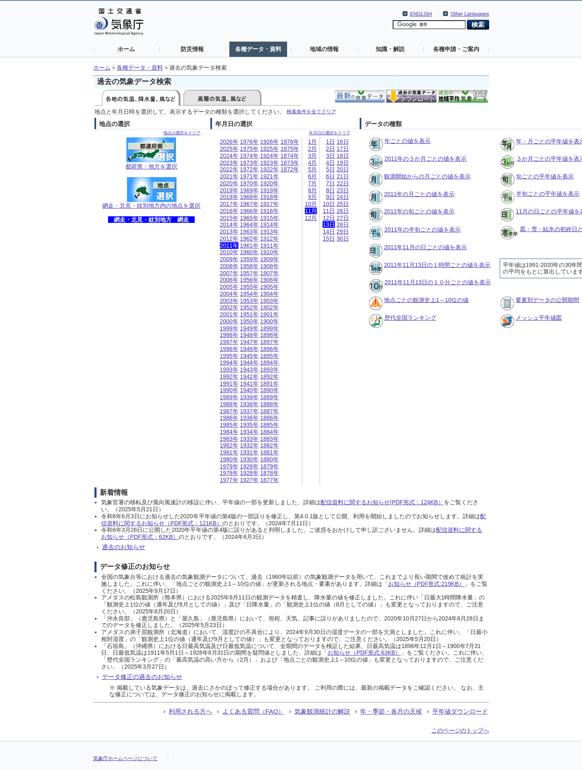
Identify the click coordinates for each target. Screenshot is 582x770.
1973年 (249, 162)
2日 (330, 148)
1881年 (269, 452)
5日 (330, 169)
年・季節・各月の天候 (391, 711)
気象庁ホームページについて (125, 758)
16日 (343, 141)
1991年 (229, 383)
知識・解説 (390, 49)
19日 (343, 162)
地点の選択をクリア (181, 133)
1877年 (269, 480)
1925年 (269, 148)
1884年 (269, 431)
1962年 (249, 238)
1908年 (269, 266)
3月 (312, 155)
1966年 (249, 211)
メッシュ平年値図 (539, 317)
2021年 (229, 176)
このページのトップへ (460, 730)
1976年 (249, 141)
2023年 (229, 162)
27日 (343, 218)
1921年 (269, 176)
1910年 (269, 252)
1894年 (269, 362)
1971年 (249, 176)
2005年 (229, 286)
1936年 (249, 417)
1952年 (249, 307)
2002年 (229, 307)
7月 (312, 183)
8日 (330, 190)
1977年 (229, 480)
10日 (329, 204)
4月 (312, 162)
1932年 (249, 445)
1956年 (249, 279)
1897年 (269, 342)
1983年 (229, 438)
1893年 (269, 369)
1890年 (269, 390)
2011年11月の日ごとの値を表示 (425, 247)
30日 (343, 238)
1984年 (229, 431)
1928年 (249, 473)
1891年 (269, 383)
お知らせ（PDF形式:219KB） (426, 583)
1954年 (249, 293)
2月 (312, 148)
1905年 (269, 286)
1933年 (249, 438)
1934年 (249, 431)
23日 (343, 190)
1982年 (229, 445)
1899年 (269, 328)
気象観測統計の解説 (322, 711)
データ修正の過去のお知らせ (142, 676)
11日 (329, 211)
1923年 (269, 162)
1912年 (269, 238)
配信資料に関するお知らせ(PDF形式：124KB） (381, 502)
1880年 (269, 459)
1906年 (269, 279)
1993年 (229, 369)
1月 (312, 141)
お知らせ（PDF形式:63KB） (364, 652)
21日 (343, 176)
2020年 (229, 183)
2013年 (229, 231)
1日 (330, 141)
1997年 (229, 342)
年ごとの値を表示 (407, 141)
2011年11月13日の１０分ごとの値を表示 (437, 282)
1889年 (269, 397)
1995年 (229, 356)
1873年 (289, 162)
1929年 (249, 466)
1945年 (249, 356)
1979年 (229, 466)
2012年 (229, 238)
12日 (329, 218)
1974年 (249, 155)
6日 (330, 176)
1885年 (269, 424)
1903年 (269, 300)
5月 (312, 169)
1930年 (249, 459)
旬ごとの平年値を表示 (545, 176)
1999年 (229, 328)
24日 (343, 197)
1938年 (249, 404)
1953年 (249, 300)
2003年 (229, 300)
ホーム (126, 49)
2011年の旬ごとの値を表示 (419, 211)
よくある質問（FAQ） (253, 711)
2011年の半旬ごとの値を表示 (422, 229)
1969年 (249, 190)
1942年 (249, 376)
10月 (311, 204)
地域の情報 (324, 49)
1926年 (269, 141)
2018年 (229, 197)
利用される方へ (190, 711)
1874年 (289, 155)
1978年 (229, 473)
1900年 (269, 321)
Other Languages (469, 14)
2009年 (229, 259)
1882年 (269, 445)
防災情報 (192, 49)
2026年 (229, 141)
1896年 (269, 349)
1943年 (249, 369)
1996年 (229, 349)
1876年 (289, 141)
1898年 (269, 335)
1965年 (249, 218)
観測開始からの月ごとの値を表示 (427, 176)
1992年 (229, 376)
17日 (343, 148)
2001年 (229, 314)
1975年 (249, 148)
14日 (329, 231)
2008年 (229, 266)
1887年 (269, 411)
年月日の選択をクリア (329, 133)
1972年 (249, 169)
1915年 (269, 218)
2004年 (229, 293)
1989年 (229, 397)
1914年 (269, 224)
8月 (312, 190)
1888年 (269, 404)
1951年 (249, 314)
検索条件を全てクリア (311, 111)
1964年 (249, 224)
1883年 (269, 438)
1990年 (229, 390)
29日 (343, 231)
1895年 (269, 356)
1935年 (249, 424)
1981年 (229, 452)
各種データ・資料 (258, 49)
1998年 (229, 335)
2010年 (229, 252)
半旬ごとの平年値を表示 (548, 193)
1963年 (249, 231)
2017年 (229, 204)
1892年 (269, 376)
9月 (312, 197)
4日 (330, 162)
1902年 (269, 307)
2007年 (229, 273)
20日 (343, 169)
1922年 (269, 169)
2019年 (229, 190)
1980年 (229, 459)
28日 (343, 224)
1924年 (269, 155)
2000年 (229, 321)
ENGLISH (421, 14)
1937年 (249, 411)
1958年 (249, 266)
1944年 (249, 362)
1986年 (229, 417)
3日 (330, 155)
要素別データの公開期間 (547, 300)
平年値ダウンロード (460, 711)
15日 (329, 238)
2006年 (229, 279)
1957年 (249, 273)
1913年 (269, 231)
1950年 (249, 321)
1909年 (269, 259)
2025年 (229, 148)
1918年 (269, 197)
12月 (311, 218)
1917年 (269, 204)
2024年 (229, 155)
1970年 (249, 183)
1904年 (269, 293)
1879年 (269, 466)
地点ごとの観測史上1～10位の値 (426, 300)
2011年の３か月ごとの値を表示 (425, 158)
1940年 (249, 390)
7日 (330, 183)
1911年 (269, 245)
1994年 (229, 362)
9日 (330, 197)
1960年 (249, 252)
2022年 (229, 169)
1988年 (229, 404)
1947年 (249, 342)
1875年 (289, 148)
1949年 (249, 328)
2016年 (229, 211)
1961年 (249, 245)
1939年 (249, 397)
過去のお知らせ (123, 546)
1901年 (269, 314)
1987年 (229, 411)
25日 (343, 204)
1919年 (269, 190)
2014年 (229, 224)
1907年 (269, 273)
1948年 (249, 335)
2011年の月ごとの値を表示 (419, 194)
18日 (343, 155)
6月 (312, 176)
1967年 (249, 204)
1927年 (249, 480)
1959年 (249, 259)
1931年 (249, 452)
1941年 (249, 383)
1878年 (269, 473)
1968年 (249, 197)
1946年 (249, 349)
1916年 (269, 211)
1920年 (269, 183)
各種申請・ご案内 (456, 49)
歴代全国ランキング (410, 317)
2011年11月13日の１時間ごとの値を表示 (437, 265)
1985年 (229, 424)
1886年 (269, 417)
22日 (343, 183)
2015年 (229, 218)
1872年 (289, 169)
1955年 (249, 286)
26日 (343, 211)
